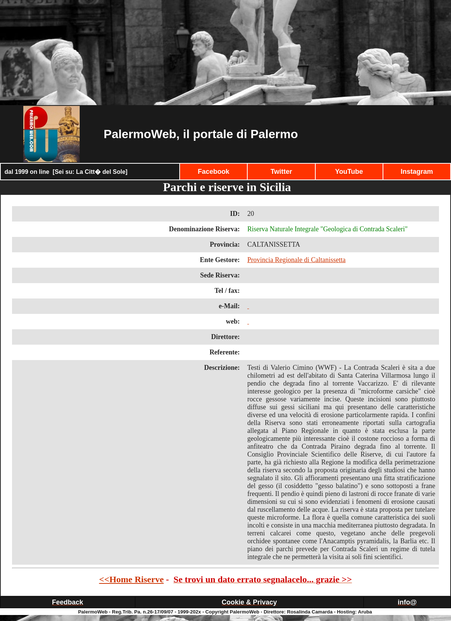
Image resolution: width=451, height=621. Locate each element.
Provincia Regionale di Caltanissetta (296, 260)
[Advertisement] (225, 52)
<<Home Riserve (131, 579)
